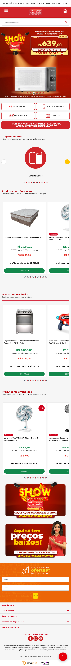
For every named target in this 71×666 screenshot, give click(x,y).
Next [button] (67, 161)
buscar (66, 22)
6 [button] (43, 92)
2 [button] (31, 92)
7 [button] (39, 182)
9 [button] (44, 182)
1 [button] (27, 92)
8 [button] (43, 277)
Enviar (35, 596)
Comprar (24, 271)
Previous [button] (3, 161)
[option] (35, 62)
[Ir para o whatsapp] (18, 106)
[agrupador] (68, 605)
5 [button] (40, 92)
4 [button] (37, 92)
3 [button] (34, 92)
